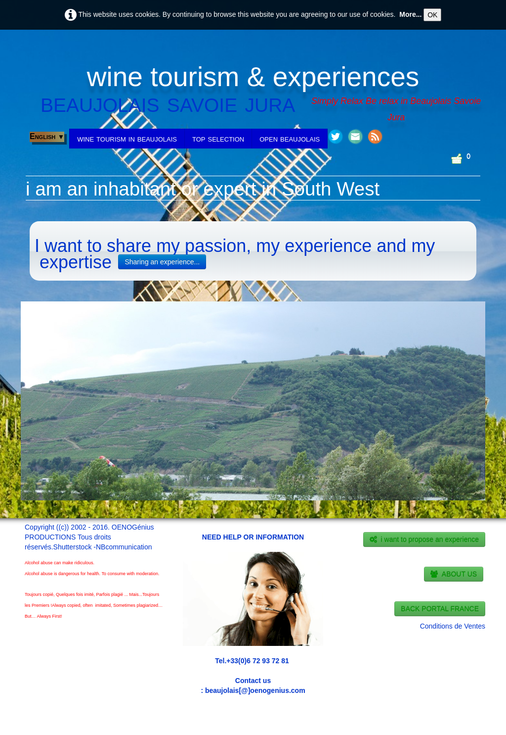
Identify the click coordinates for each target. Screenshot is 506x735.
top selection (218, 139)
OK (432, 15)
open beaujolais (289, 139)
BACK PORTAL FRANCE (440, 609)
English (47, 136)
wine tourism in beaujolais (127, 139)
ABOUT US (453, 574)
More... (410, 14)
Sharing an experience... (162, 262)
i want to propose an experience (424, 539)
